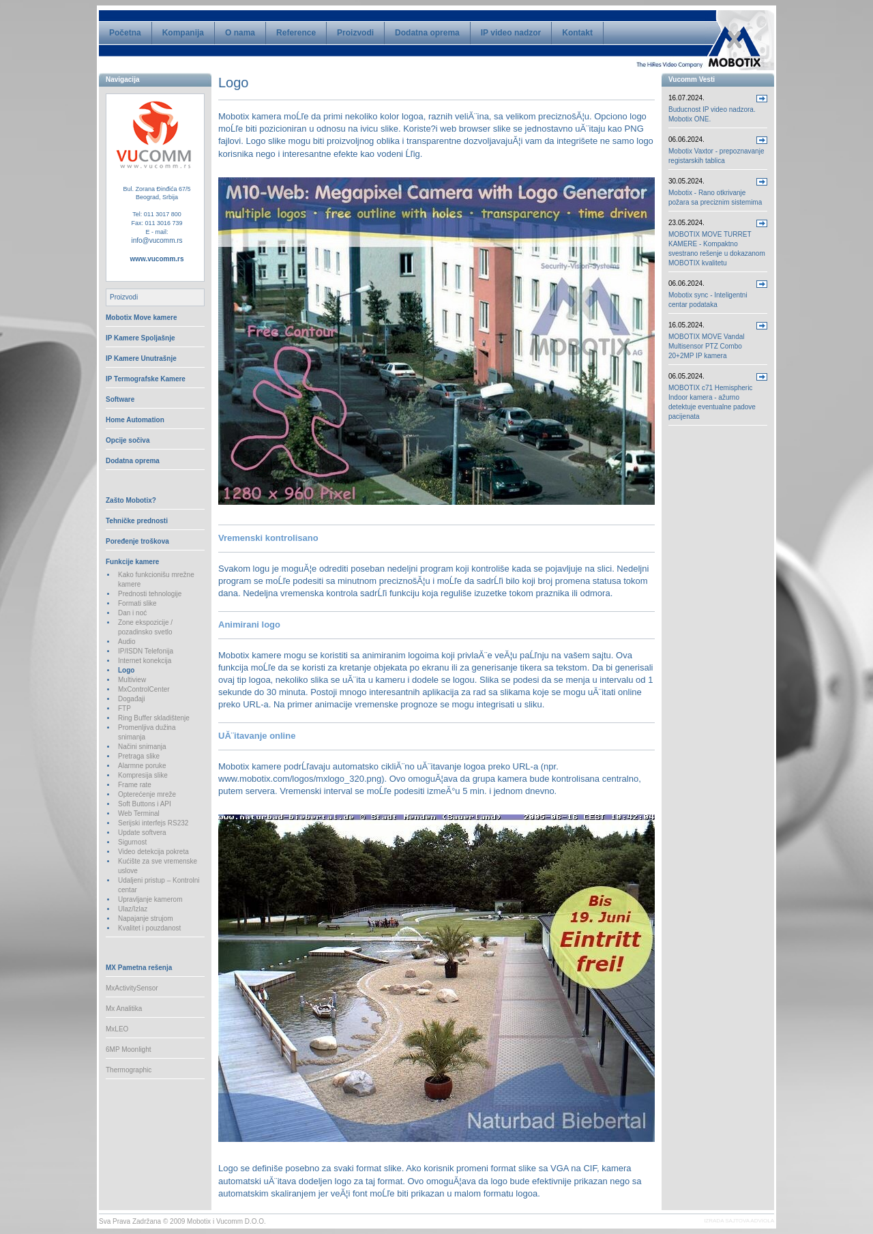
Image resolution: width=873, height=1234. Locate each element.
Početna (125, 33)
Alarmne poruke (142, 765)
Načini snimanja (142, 746)
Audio (127, 641)
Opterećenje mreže (147, 794)
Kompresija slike (143, 775)
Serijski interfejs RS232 (153, 823)
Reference (296, 33)
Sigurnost (132, 842)
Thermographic (128, 1070)
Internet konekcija (144, 660)
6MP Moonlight (128, 1049)
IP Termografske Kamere (146, 379)
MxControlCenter (144, 689)
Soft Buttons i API (144, 804)
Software (120, 399)
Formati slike (137, 603)
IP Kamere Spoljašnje (140, 338)
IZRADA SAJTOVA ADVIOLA (739, 1221)
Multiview (132, 680)
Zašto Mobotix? (131, 500)
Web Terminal (139, 813)
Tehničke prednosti (137, 521)
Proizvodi (355, 33)
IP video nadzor (511, 33)
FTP (124, 708)
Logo (126, 670)
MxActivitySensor (132, 988)
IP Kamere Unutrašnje (141, 358)
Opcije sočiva (127, 440)
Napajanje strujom (145, 918)
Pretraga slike (139, 756)
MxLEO (117, 1029)
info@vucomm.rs (156, 240)
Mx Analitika (124, 1008)
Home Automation (135, 420)
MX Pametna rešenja (139, 967)
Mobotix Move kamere (141, 317)
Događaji (131, 699)
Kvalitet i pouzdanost (149, 928)
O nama (240, 33)
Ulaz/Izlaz (132, 909)
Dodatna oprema (427, 33)
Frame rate (134, 785)
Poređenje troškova (137, 541)
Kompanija (183, 33)
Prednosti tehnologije (149, 594)
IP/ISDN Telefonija (145, 651)
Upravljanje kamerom (150, 899)
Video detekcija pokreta (153, 851)
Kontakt (577, 33)
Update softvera (142, 832)
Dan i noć (132, 613)
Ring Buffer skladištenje (154, 718)
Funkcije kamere (132, 561)
